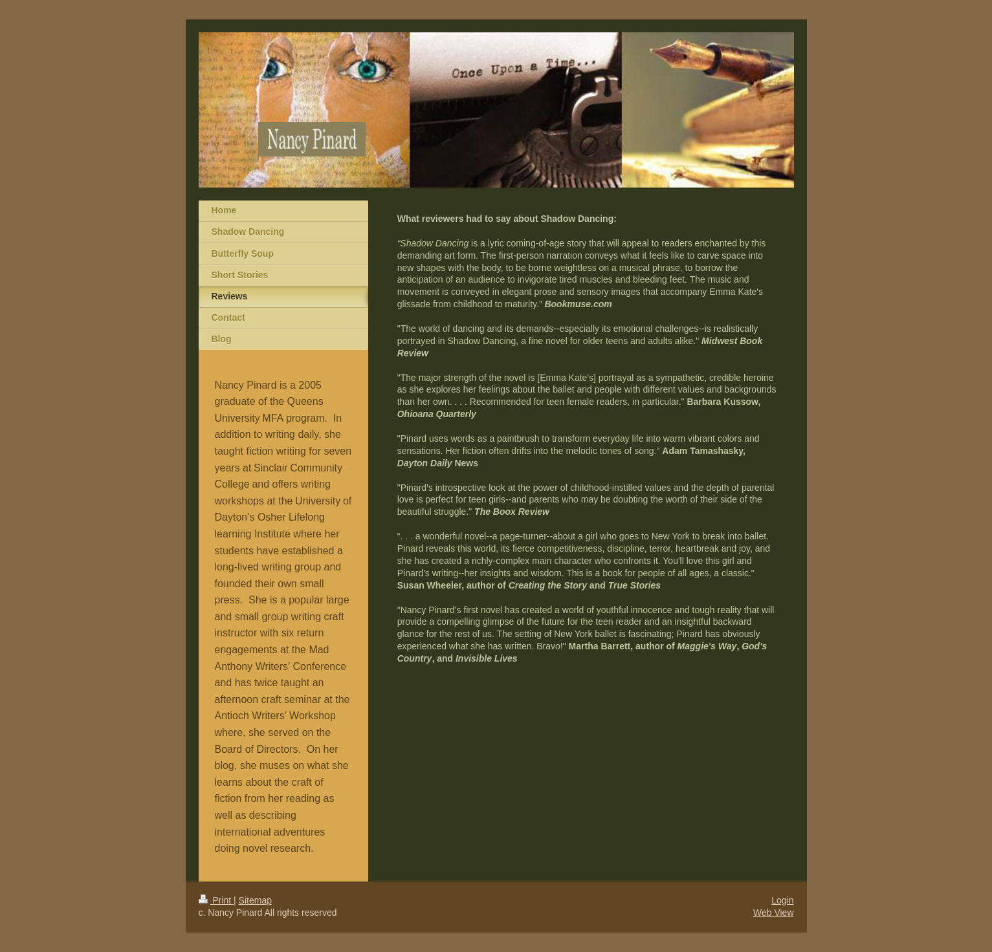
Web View (773, 912)
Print (216, 900)
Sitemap (255, 900)
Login (782, 900)
